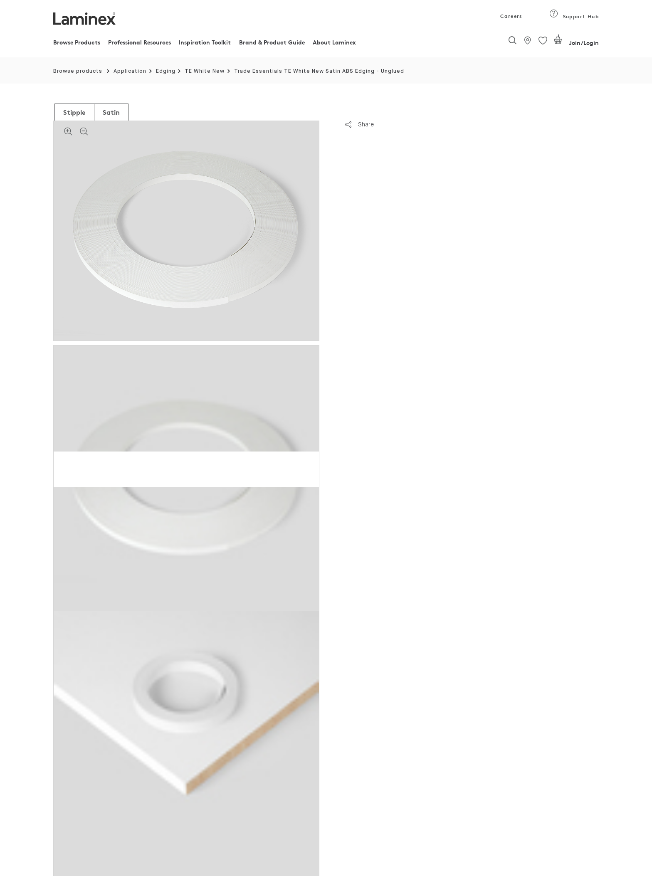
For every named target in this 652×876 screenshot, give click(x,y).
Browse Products (76, 42)
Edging (165, 71)
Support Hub (574, 16)
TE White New (205, 71)
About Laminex (334, 42)
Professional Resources (139, 42)
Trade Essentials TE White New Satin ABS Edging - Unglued (319, 71)
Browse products (77, 71)
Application (130, 71)
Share (359, 124)
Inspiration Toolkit (205, 42)
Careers (511, 16)
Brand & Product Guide (272, 42)
